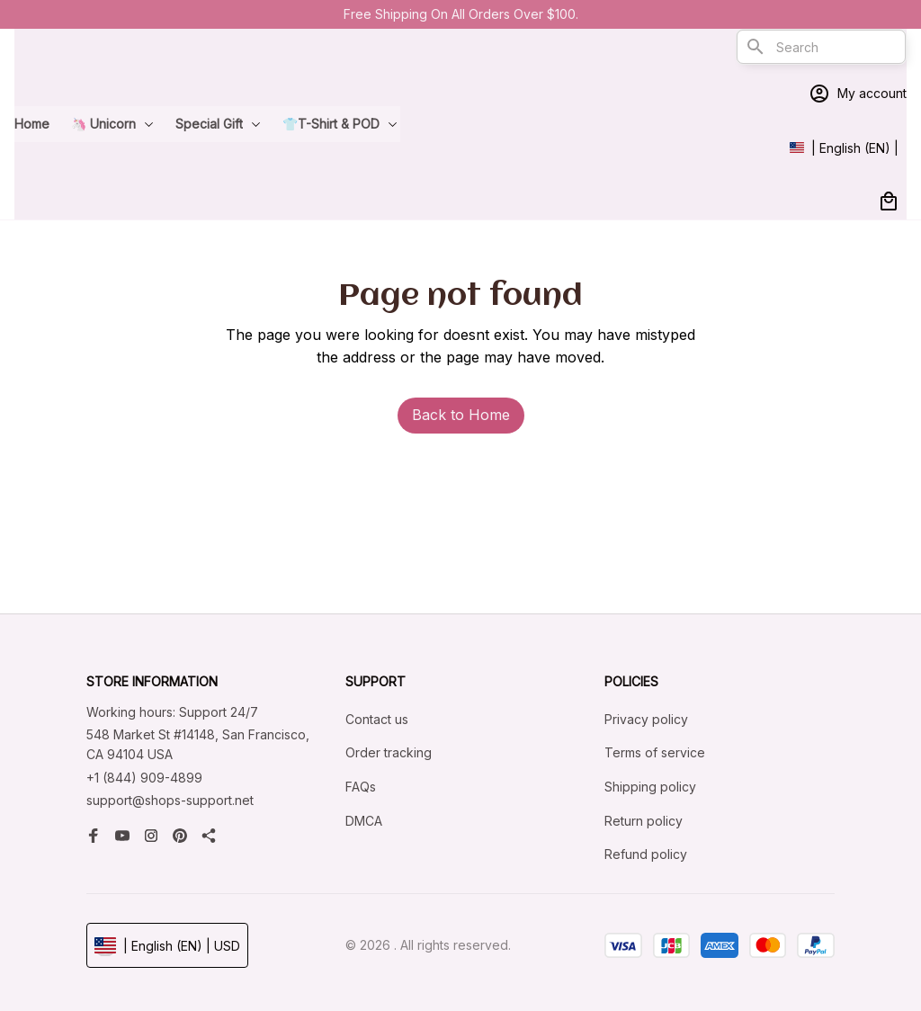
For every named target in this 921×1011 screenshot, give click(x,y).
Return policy (643, 820)
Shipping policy (650, 786)
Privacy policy (646, 719)
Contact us (376, 719)
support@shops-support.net (170, 800)
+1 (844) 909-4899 (144, 777)
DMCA (363, 820)
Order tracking (388, 752)
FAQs (360, 786)
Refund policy (645, 854)
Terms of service (654, 752)
